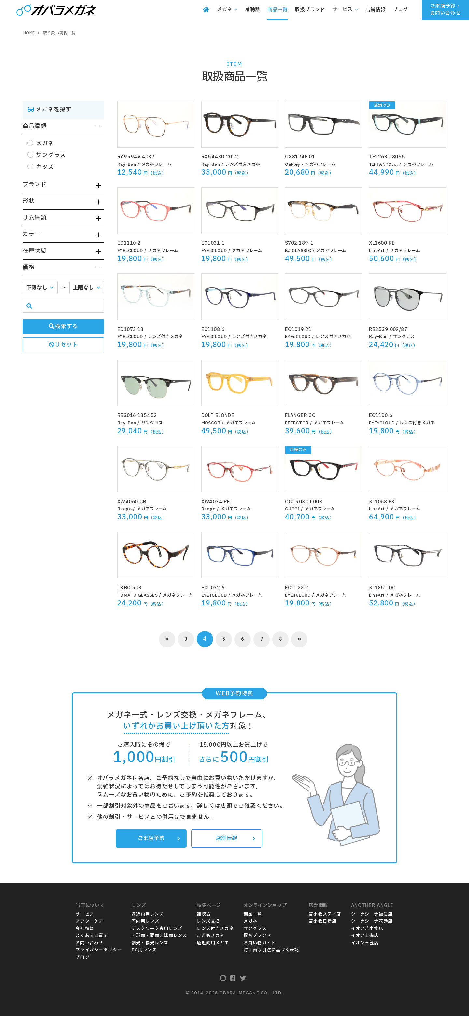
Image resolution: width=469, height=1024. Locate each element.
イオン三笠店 (365, 951)
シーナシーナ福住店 (372, 922)
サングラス (406, 337)
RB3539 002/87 (393, 329)
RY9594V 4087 (139, 156)
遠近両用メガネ (213, 951)
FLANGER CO (304, 415)
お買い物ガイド (260, 951)
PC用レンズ (144, 958)
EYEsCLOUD (131, 251)
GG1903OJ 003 (308, 501)
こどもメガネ (210, 944)
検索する (63, 326)
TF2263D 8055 (391, 156)
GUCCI (293, 509)
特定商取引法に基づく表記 (271, 958)
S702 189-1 (303, 243)
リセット (63, 345)
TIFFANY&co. (385, 164)
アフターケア (89, 929)
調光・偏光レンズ (150, 951)
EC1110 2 (132, 243)
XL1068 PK (386, 501)
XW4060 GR (135, 501)
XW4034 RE (219, 501)
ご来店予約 (157, 845)
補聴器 (204, 922)
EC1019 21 (301, 329)
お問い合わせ (89, 951)
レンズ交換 (208, 929)
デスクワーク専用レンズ (157, 936)
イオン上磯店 (365, 944)
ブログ (83, 965)
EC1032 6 (216, 587)
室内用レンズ (145, 929)
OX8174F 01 (304, 156)
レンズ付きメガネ (245, 164)
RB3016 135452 (142, 415)
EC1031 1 (216, 243)
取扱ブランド (257, 944)
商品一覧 (253, 922)
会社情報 (85, 936)
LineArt (378, 251)
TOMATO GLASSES (139, 595)
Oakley (293, 164)
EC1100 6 (384, 415)
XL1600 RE (386, 243)
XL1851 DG (386, 587)
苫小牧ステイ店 (325, 922)
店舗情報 (234, 845)
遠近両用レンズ (148, 922)
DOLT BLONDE (223, 415)
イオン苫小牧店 (367, 936)
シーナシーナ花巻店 (372, 929)
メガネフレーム (159, 164)
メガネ (251, 929)
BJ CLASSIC (299, 251)
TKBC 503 (132, 587)
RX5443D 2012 (224, 156)
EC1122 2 (299, 587)
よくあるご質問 (92, 944)
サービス (85, 922)
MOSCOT (211, 423)
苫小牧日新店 (322, 929)
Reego (125, 509)
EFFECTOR (298, 423)
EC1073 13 (134, 329)
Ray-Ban (127, 164)
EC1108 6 (216, 329)
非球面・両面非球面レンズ (159, 944)
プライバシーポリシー (99, 958)
